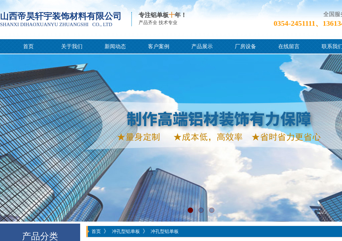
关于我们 (71, 46)
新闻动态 (115, 46)
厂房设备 (245, 46)
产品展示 (202, 46)
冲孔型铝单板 (126, 231)
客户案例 (158, 46)
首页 (28, 46)
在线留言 (289, 46)
